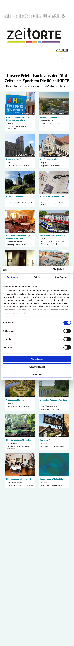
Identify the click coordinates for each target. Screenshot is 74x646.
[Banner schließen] (70, 270)
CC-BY (33, 231)
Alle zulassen (37, 359)
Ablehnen (37, 374)
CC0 (34, 113)
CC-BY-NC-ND (31, 155)
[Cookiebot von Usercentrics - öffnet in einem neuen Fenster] (52, 269)
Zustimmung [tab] (13, 277)
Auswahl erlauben (37, 367)
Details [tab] (37, 277)
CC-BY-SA (32, 396)
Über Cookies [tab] (61, 277)
